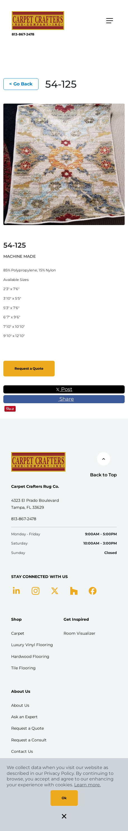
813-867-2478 (23, 34)
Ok (64, 798)
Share (64, 399)
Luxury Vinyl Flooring (32, 644)
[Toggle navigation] (109, 20)
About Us (20, 705)
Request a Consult (29, 739)
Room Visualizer (79, 633)
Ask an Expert (24, 716)
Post (64, 389)
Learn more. (87, 784)
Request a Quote (29, 368)
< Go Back (21, 84)
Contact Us (22, 751)
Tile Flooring (23, 667)
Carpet (17, 633)
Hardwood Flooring (30, 656)
